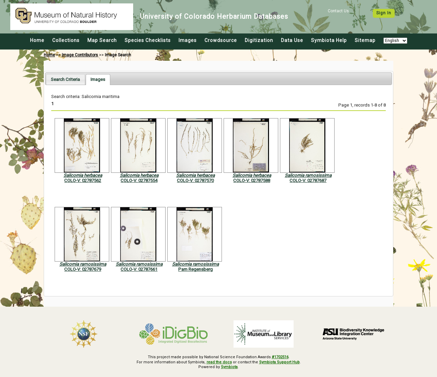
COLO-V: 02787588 (251, 180)
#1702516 (280, 357)
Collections (66, 40)
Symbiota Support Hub (279, 362)
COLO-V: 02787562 (82, 180)
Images (188, 40)
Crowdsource (221, 40)
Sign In (383, 13)
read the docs (219, 362)
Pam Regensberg (195, 269)
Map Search (102, 40)
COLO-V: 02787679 (82, 269)
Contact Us (338, 11)
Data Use (292, 40)
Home (37, 40)
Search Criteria (65, 79)
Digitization (259, 40)
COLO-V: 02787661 (139, 269)
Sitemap (365, 40)
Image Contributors (80, 55)
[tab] (65, 79)
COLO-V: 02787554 (139, 180)
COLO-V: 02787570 (195, 180)
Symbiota (229, 367)
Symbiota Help (329, 40)
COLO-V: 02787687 (308, 180)
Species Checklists (148, 40)
